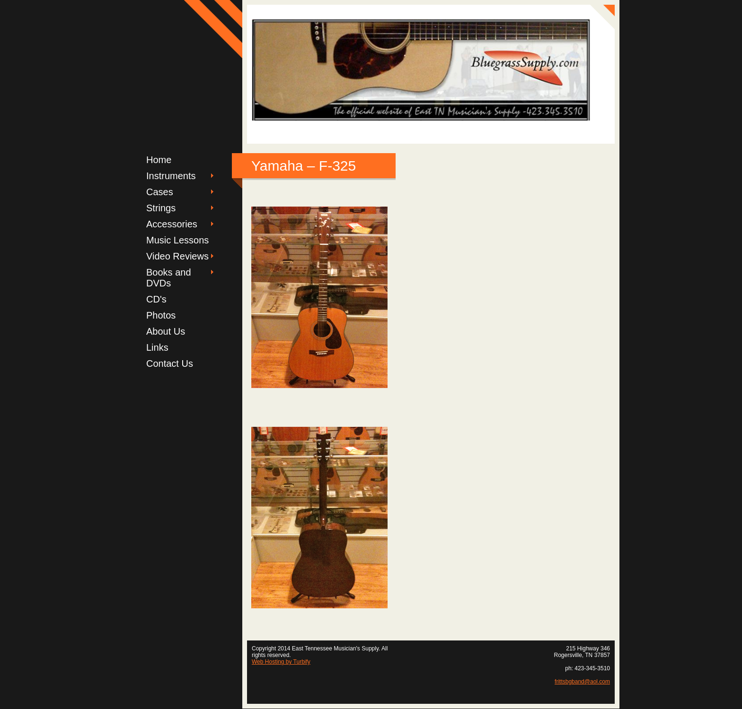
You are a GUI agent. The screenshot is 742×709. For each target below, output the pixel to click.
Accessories (171, 224)
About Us (165, 331)
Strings (161, 208)
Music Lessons (177, 240)
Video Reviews (177, 256)
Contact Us (169, 363)
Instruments (170, 176)
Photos (161, 315)
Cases (159, 192)
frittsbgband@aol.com (582, 681)
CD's (156, 299)
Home (158, 160)
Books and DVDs (168, 277)
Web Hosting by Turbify (281, 661)
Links (157, 347)
